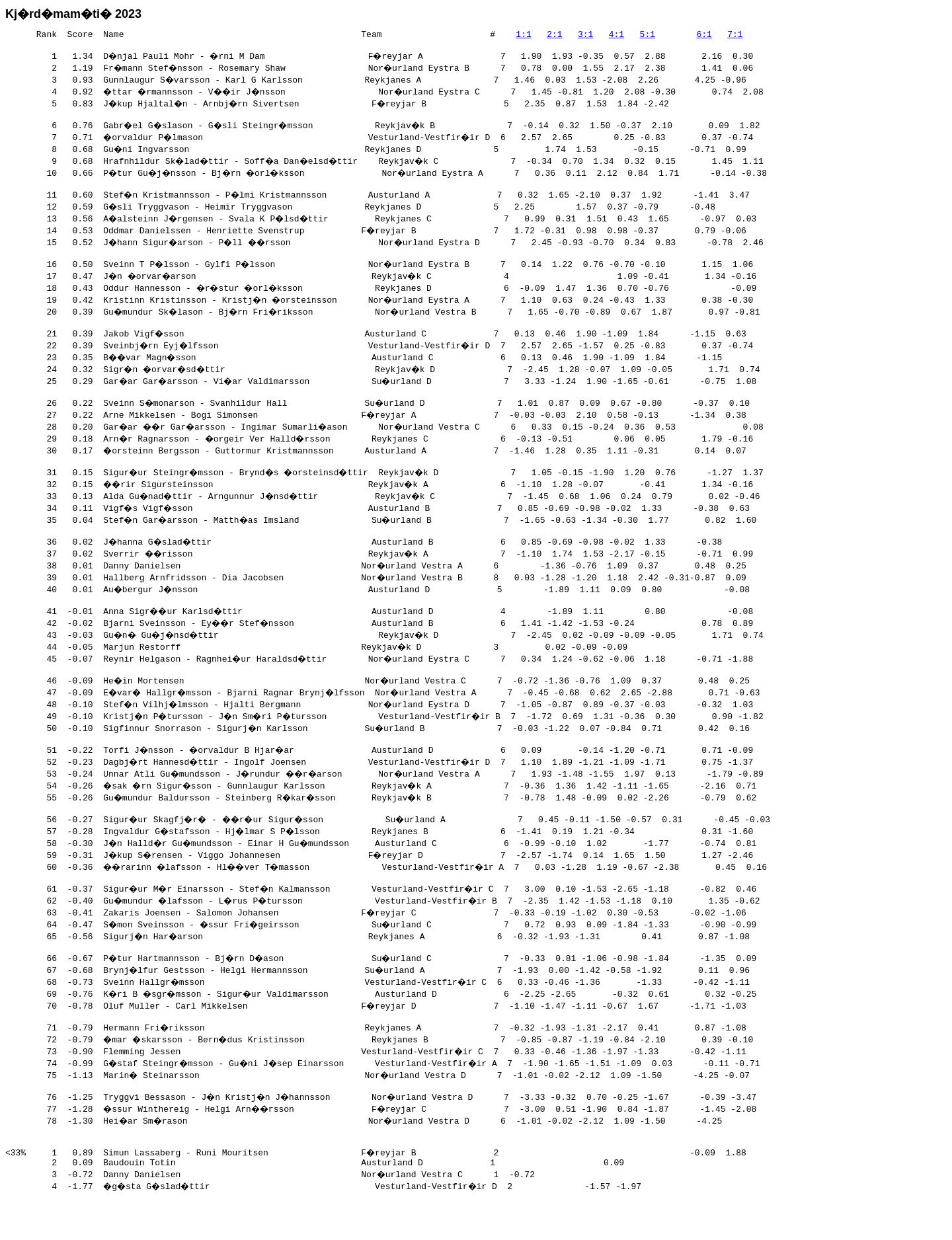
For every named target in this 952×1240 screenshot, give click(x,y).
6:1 (703, 36)
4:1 (616, 36)
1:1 (523, 36)
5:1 (646, 36)
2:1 (554, 36)
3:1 (585, 36)
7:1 (734, 36)
